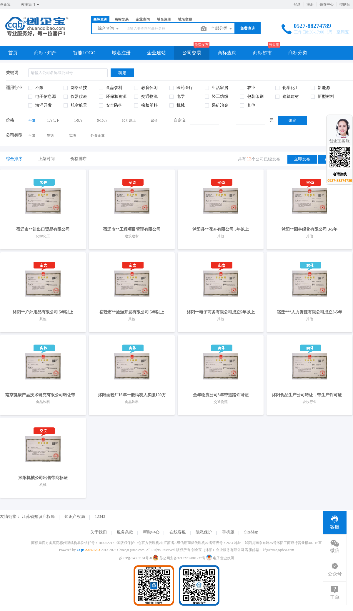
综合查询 (108, 28)
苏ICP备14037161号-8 (135, 558)
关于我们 (98, 532)
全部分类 (222, 28)
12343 (100, 516)
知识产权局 (74, 516)
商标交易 (121, 19)
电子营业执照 (220, 558)
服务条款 (125, 532)
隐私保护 (204, 532)
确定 (292, 120)
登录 (297, 4)
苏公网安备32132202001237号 (179, 558)
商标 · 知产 (45, 52)
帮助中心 (151, 532)
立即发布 (302, 159)
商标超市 (262, 52)
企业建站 (156, 52)
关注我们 (30, 4)
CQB (80, 550)
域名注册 (164, 19)
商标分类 (297, 52)
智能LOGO (84, 52)
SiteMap (251, 532)
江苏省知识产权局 (38, 516)
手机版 (228, 532)
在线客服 (177, 532)
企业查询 (143, 19)
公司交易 (191, 52)
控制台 (344, 4)
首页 (13, 52)
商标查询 (100, 19)
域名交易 (185, 19)
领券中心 (326, 4)
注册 (310, 4)
